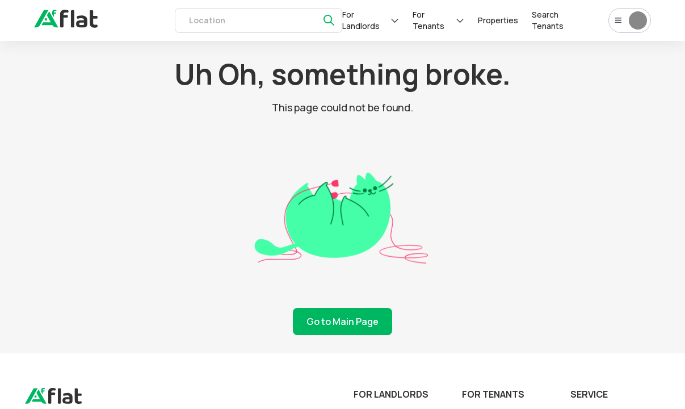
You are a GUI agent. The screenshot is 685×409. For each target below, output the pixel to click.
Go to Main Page (342, 321)
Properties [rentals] (498, 20)
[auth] (66, 24)
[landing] (53, 401)
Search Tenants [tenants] (548, 20)
